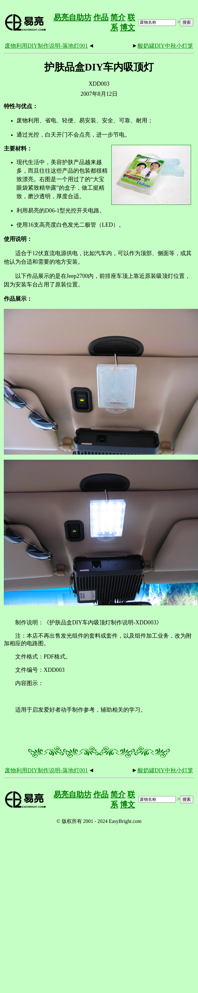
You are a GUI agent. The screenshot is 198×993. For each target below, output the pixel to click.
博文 (127, 27)
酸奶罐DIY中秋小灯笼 (165, 46)
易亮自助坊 (72, 17)
